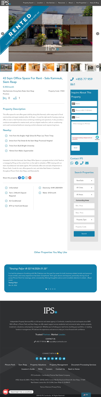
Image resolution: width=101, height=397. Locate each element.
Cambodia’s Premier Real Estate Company (56, 375)
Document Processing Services (83, 365)
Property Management (59, 365)
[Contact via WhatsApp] (71, 163)
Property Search (29, 3)
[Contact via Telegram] (76, 163)
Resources (62, 3)
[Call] (81, 163)
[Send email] (87, 163)
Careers (49, 369)
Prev (3, 34)
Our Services (51, 3)
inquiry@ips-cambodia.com (57, 341)
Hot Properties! (82, 3)
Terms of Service (45, 387)
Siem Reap (34, 324)
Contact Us (60, 369)
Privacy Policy (56, 387)
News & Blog (94, 3)
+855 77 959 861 (40, 341)
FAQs (40, 369)
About (72, 3)
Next (98, 34)
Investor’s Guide (28, 369)
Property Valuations (38, 365)
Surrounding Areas (81, 200)
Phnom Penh (23, 324)
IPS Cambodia (35, 375)
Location (41, 3)
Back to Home (74, 369)
